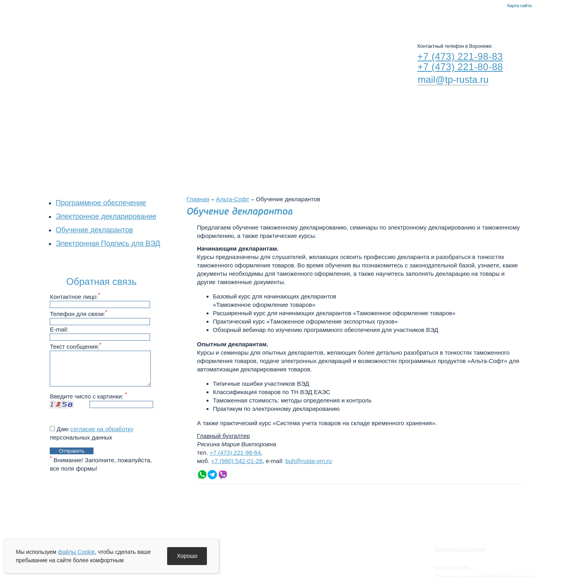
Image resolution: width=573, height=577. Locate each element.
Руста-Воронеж (304, 20)
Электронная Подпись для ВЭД (108, 243)
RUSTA (123, 54)
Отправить (71, 451)
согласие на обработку (102, 429)
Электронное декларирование (106, 216)
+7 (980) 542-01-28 (237, 460)
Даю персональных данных (91, 433)
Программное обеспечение (101, 203)
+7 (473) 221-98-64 (235, 452)
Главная (489, 6)
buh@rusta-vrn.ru (308, 460)
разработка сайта (452, 567)
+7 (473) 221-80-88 (460, 66)
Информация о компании (460, 549)
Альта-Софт (359, 20)
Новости (217, 20)
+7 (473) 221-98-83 (460, 56)
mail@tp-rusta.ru (453, 79)
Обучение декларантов (94, 230)
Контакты (499, 6)
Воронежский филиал (282, 140)
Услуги (257, 20)
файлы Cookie (76, 552)
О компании (171, 20)
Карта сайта (519, 5)
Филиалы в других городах (378, 140)
